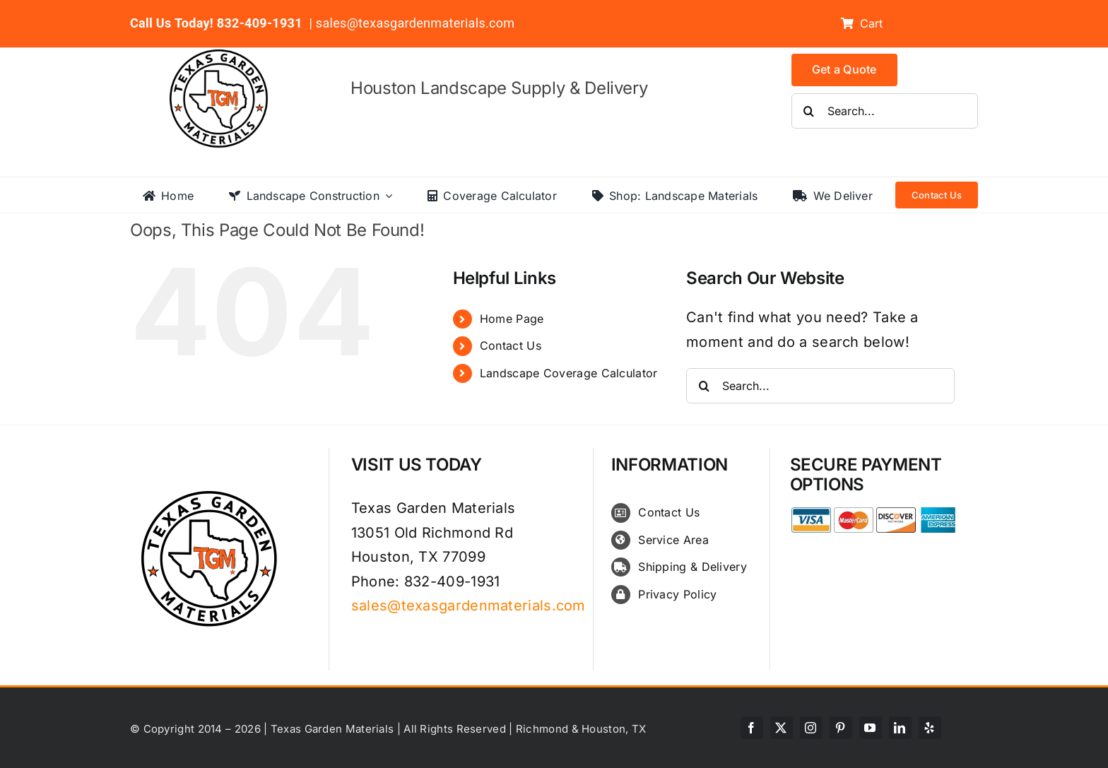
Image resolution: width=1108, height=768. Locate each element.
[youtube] (870, 727)
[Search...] (884, 111)
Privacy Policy (677, 594)
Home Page (512, 319)
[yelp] (930, 727)
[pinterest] (841, 727)
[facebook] (752, 727)
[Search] (809, 111)
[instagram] (811, 727)
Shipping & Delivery (692, 567)
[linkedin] (900, 727)
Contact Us (510, 345)
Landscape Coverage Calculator (569, 373)
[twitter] (781, 727)
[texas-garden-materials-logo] (221, 56)
